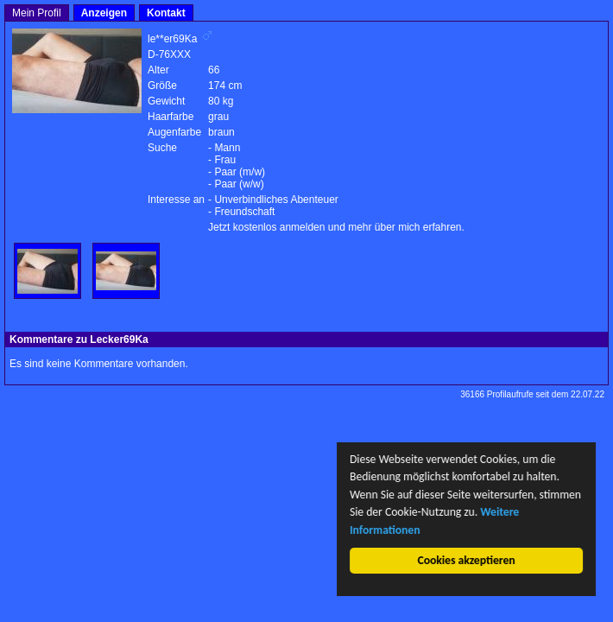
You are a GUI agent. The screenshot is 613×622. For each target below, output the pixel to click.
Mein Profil (36, 13)
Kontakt (166, 13)
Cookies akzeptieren (466, 560)
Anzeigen (104, 13)
